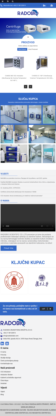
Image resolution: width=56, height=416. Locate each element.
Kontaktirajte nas (7, 363)
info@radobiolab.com (9, 336)
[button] (25, 86)
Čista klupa (4, 380)
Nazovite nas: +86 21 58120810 (14, 5)
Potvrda (3, 355)
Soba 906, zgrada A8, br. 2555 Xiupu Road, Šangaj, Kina (21, 339)
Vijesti (3, 391)
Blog (2, 394)
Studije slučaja (6, 358)
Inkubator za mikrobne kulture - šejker (16, 410)
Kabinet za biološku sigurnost (11, 377)
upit (46, 309)
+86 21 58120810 (8, 333)
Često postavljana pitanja (9, 361)
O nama (3, 352)
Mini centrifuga (21, 413)
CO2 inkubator (6, 372)
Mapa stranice (43, 404)
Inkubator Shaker (7, 375)
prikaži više (8, 248)
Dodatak (4, 383)
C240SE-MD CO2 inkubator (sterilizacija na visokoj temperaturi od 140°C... (14, 78)
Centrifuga (46, 413)
